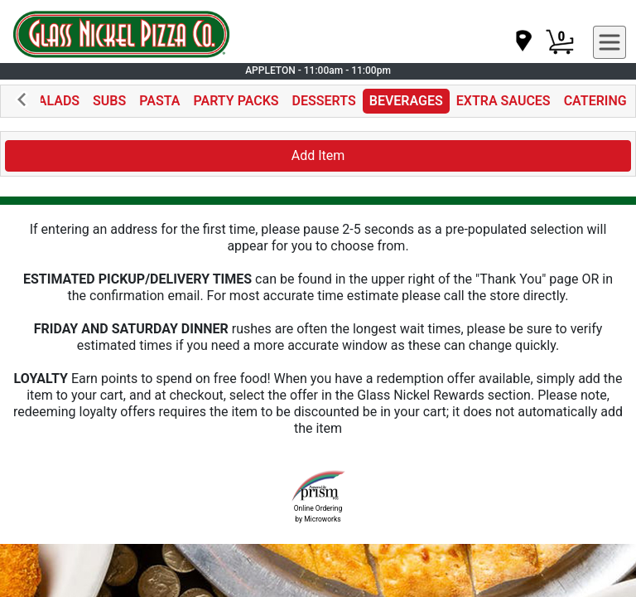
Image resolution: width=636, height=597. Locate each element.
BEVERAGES (406, 101)
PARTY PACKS (236, 101)
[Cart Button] (559, 42)
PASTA (159, 101)
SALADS (55, 101)
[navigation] (522, 42)
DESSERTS (324, 101)
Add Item (318, 155)
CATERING (595, 101)
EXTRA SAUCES (503, 101)
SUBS (109, 101)
